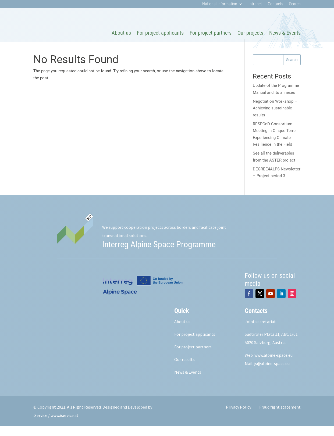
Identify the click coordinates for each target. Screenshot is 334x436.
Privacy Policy (238, 416)
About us (121, 33)
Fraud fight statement (280, 416)
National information (219, 4)
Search (295, 4)
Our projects (250, 33)
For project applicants (160, 33)
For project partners (211, 33)
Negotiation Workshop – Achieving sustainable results (275, 118)
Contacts (275, 4)
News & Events (285, 33)
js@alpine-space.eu (272, 373)
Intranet (255, 4)
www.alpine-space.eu (273, 364)
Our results (184, 369)
